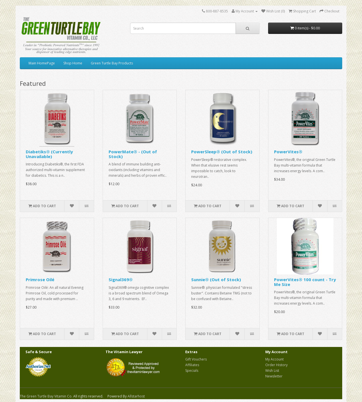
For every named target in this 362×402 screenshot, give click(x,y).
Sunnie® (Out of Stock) (216, 279)
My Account (274, 359)
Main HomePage (42, 63)
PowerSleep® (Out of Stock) (221, 151)
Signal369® (121, 279)
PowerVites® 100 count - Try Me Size (305, 282)
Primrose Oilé (40, 279)
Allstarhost (136, 396)
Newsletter (274, 376)
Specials (191, 370)
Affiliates (192, 364)
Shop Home (72, 63)
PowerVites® (288, 151)
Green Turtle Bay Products (112, 63)
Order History (276, 364)
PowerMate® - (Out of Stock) (133, 154)
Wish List (272, 370)
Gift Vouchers (196, 359)
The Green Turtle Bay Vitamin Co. (46, 396)
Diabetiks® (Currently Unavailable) (49, 154)
